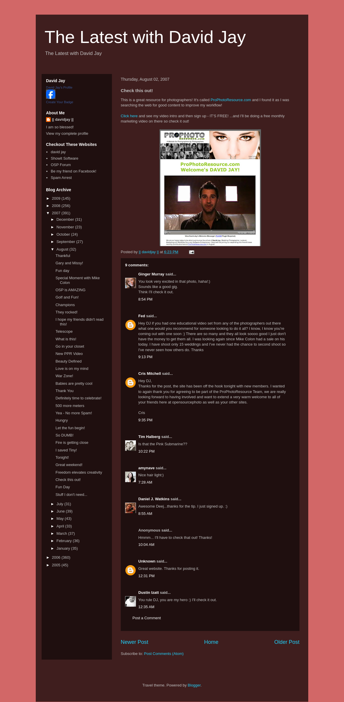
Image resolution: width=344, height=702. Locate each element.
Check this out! (68, 479)
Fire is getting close (71, 442)
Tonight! (62, 457)
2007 (57, 213)
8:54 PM (145, 299)
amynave (146, 468)
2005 (57, 565)
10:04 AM (146, 544)
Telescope (64, 331)
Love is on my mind (71, 368)
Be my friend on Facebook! (73, 171)
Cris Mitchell (149, 373)
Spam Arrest (61, 177)
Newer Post (134, 642)
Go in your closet (69, 346)
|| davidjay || (63, 119)
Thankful (62, 255)
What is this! (65, 339)
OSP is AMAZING (70, 290)
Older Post (286, 642)
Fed (141, 316)
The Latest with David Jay (145, 37)
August (63, 249)
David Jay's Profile (59, 87)
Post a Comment (146, 618)
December (66, 219)
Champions (65, 305)
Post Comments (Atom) (164, 653)
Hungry (61, 420)
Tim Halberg (149, 436)
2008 (57, 205)
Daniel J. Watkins (153, 499)
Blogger (194, 685)
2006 (57, 557)
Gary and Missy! (69, 263)
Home (211, 642)
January (64, 548)
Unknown (147, 561)
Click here (129, 116)
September (66, 241)
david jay (58, 152)
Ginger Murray (151, 274)
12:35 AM (146, 607)
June (61, 511)
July (60, 504)
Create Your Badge (59, 102)
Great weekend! (68, 465)
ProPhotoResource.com (231, 100)
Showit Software (64, 158)
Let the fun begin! (70, 428)
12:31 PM (146, 576)
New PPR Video (69, 353)
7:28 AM (145, 482)
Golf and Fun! (67, 297)
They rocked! (66, 312)
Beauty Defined (68, 361)
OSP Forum (61, 165)
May (61, 518)
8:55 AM (145, 513)
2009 (57, 198)
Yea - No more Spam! (73, 413)
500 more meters (69, 405)
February (65, 541)
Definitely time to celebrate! (78, 398)
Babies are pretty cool (73, 383)
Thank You (64, 391)
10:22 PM (146, 451)
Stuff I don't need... (71, 494)
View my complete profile (67, 133)
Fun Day (62, 487)
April (61, 526)
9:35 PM (145, 420)
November (66, 227)
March (62, 533)
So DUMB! (64, 435)
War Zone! (64, 376)
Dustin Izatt (148, 592)
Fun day (62, 270)
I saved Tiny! (66, 450)
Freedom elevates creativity (78, 472)
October (64, 234)
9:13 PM (145, 357)
